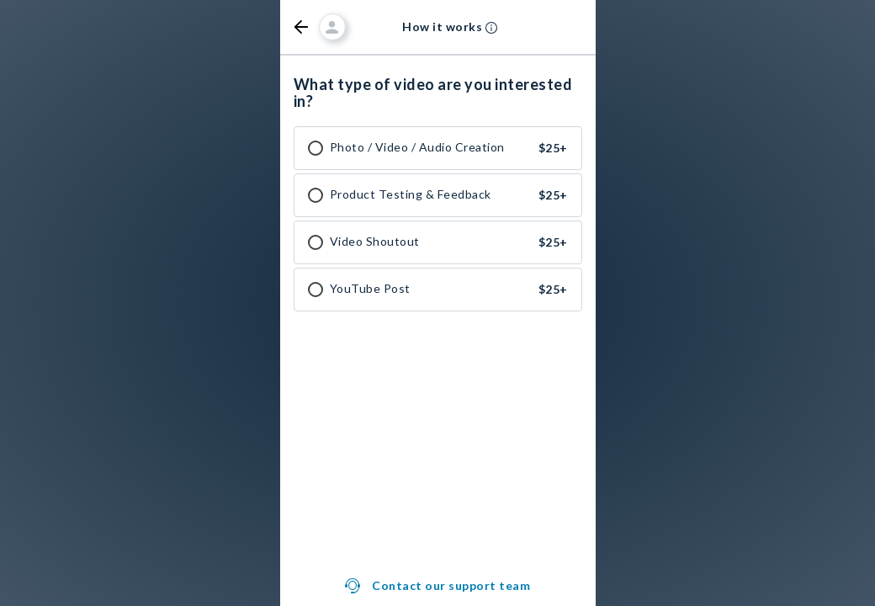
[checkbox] (315, 148)
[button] (301, 27)
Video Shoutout (375, 241)
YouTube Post (370, 288)
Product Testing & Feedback (410, 194)
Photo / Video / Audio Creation (417, 147)
